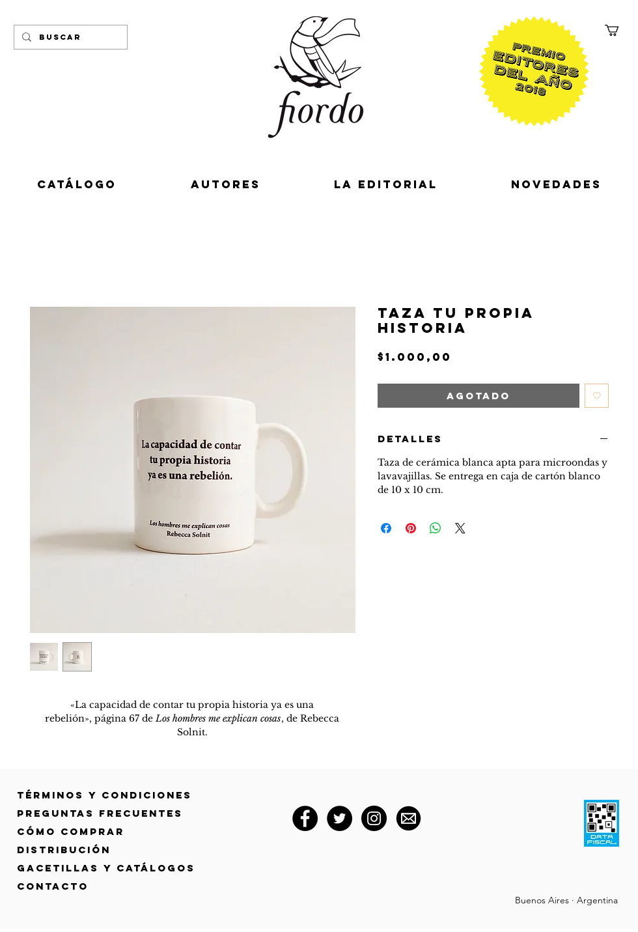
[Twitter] (339, 818)
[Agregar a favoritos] (597, 396)
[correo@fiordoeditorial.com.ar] (408, 818)
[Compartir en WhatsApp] (435, 528)
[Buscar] (69, 37)
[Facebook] (305, 818)
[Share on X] (460, 528)
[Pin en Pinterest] (411, 528)
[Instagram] (374, 818)
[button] (618, 30)
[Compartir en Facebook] (386, 528)
